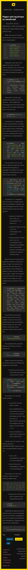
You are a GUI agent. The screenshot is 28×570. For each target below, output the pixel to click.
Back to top (6, 565)
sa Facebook (7, 560)
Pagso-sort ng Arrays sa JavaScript (13, 18)
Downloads (19, 9)
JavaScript (19, 539)
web (8, 543)
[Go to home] (14, 6)
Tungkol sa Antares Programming (7, 552)
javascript (10, 539)
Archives (8, 9)
